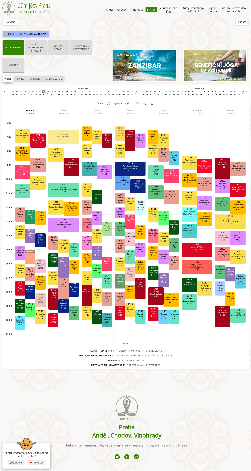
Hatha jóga (20, 303)
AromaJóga (86, 240)
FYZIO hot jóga (140, 282)
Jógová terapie (30, 214)
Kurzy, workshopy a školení (193, 9)
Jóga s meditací (189, 212)
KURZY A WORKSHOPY (128, 355)
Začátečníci (30, 307)
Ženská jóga (22, 170)
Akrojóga (163, 314)
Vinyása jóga (23, 151)
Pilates (220, 286)
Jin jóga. (22, 188)
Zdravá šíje (86, 222)
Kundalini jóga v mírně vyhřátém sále (189, 228)
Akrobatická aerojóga (30, 252)
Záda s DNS (222, 252)
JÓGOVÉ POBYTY (58, 47)
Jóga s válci (173, 155)
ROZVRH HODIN (13, 47)
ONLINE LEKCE (54, 78)
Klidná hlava (140, 205)
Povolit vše (37, 462)
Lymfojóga (123, 180)
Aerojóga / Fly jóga (30, 289)
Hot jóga (53, 293)
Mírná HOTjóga (20, 286)
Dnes (100, 103)
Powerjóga (22, 133)
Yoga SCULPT (197, 265)
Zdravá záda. (20, 212)
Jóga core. (20, 251)
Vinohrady (137, 9)
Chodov (121, 9)
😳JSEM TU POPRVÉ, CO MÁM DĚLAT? (26, 34)
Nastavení (15, 462)
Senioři (107, 226)
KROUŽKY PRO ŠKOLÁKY (158, 355)
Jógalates (30, 233)
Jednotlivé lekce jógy (168, 9)
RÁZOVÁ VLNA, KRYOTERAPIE (81, 47)
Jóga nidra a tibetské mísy (20, 320)
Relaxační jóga (140, 314)
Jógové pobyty (213, 9)
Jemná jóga (73, 310)
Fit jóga (204, 164)
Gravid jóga (40, 263)
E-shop (151, 9)
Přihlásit (242, 22)
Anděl (109, 9)
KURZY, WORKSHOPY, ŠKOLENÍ (36, 47)
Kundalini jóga (89, 166)
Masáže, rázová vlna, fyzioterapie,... (233, 9)
